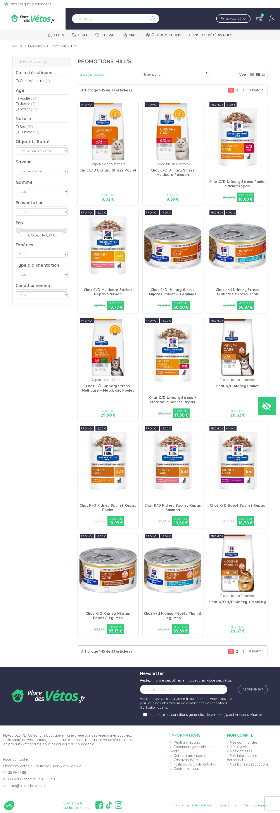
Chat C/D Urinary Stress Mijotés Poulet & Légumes (172, 291)
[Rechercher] (115, 18)
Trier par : (151, 74)
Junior (28, 104)
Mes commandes (244, 742)
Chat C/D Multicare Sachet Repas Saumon (108, 291)
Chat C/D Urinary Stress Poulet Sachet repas (237, 183)
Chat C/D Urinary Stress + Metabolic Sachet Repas (172, 399)
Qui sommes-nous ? (189, 755)
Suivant (256, 90)
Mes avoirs (238, 747)
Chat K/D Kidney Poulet (237, 386)
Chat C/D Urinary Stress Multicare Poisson (173, 172)
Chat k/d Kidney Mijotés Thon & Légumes (173, 615)
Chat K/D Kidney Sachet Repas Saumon (172, 507)
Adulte (29, 98)
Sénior (28, 109)
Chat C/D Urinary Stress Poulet (108, 170)
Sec (26, 126)
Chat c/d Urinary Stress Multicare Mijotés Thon (237, 291)
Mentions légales (186, 742)
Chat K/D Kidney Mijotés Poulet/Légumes (108, 615)
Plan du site (228, 805)
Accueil (17, 46)
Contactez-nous (186, 768)
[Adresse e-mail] (183, 689)
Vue (242, 74)
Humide (29, 132)
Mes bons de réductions (249, 764)
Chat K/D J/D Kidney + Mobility (237, 602)
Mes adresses (241, 751)
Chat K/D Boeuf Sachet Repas (237, 505)
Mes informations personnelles (242, 757)
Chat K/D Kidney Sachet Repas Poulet (108, 507)
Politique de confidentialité (194, 764)
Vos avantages (185, 760)
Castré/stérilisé (35, 81)
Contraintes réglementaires (192, 805)
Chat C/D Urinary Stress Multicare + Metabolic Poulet (108, 388)
